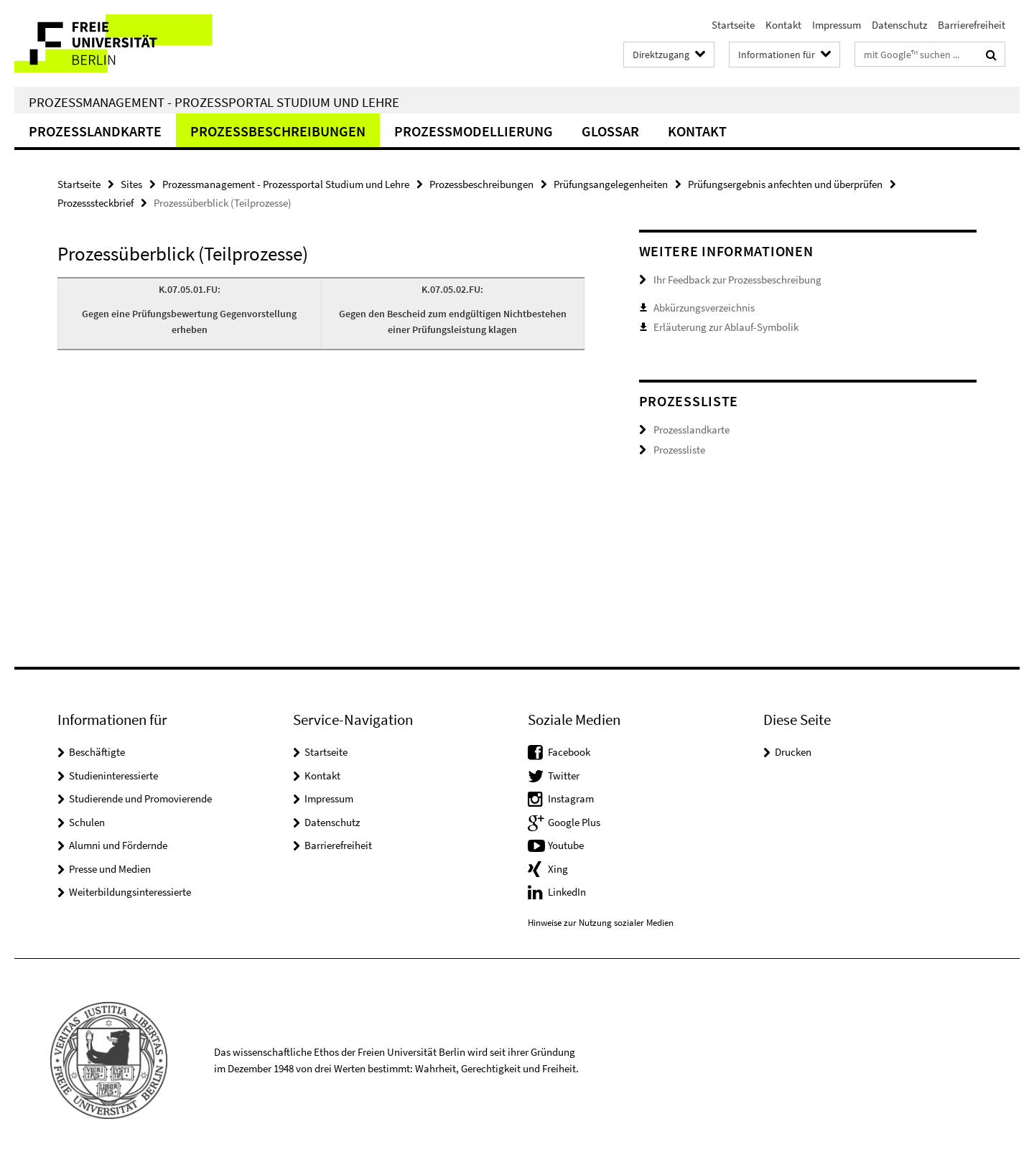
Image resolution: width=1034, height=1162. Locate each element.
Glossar (610, 131)
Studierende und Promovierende (140, 798)
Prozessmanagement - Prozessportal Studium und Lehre (214, 102)
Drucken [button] (793, 752)
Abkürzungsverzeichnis (704, 307)
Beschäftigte (97, 752)
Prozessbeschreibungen (277, 131)
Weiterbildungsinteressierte (130, 892)
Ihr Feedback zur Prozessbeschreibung (737, 279)
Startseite (733, 25)
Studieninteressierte (113, 775)
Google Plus (574, 822)
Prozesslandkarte (95, 131)
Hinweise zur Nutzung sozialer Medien (601, 923)
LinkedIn (567, 892)
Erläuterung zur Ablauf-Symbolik (725, 327)
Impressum (836, 25)
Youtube (566, 845)
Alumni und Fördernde (118, 845)
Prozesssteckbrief (95, 203)
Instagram (571, 798)
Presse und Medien (110, 869)
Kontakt (783, 25)
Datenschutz (899, 25)
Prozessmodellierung (473, 131)
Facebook (569, 752)
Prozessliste (679, 449)
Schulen (87, 822)
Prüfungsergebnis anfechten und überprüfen (785, 184)
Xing (558, 869)
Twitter (563, 775)
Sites (131, 184)
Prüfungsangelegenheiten (611, 184)
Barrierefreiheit (971, 25)
